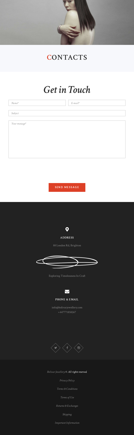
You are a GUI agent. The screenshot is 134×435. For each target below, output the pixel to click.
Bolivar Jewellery (56, 372)
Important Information (67, 423)
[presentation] (38, 170)
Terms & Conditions (67, 389)
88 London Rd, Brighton (67, 245)
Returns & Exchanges (67, 406)
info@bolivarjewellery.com (67, 307)
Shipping (67, 414)
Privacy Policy (67, 380)
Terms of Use (67, 397)
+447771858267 (67, 312)
